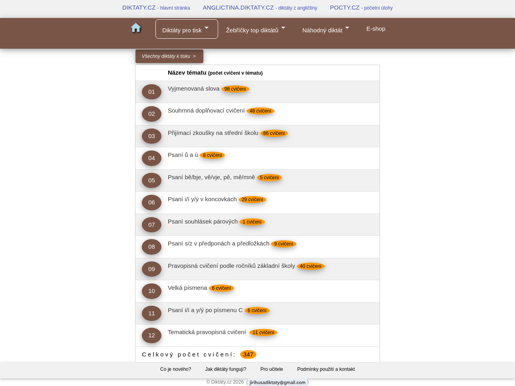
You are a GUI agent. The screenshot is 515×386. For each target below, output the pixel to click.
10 (151, 290)
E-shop (376, 28)
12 (151, 335)
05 (151, 180)
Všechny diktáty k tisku (166, 56)
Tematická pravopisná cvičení (208, 332)
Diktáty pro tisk (186, 28)
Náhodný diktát (327, 28)
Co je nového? (175, 369)
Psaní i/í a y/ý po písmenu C (205, 310)
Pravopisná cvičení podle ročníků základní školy (231, 265)
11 (151, 313)
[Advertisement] (64, 184)
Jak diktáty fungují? (226, 369)
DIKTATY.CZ (156, 7)
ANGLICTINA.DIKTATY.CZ (260, 7)
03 (151, 136)
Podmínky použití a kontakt (326, 369)
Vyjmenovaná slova (194, 88)
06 (151, 202)
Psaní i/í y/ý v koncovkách (202, 199)
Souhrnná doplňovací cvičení (206, 110)
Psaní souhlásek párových (203, 221)
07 (151, 224)
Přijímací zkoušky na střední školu (213, 132)
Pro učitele (271, 369)
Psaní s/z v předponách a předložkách (218, 243)
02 (151, 113)
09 (151, 268)
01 (151, 91)
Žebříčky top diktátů (257, 28)
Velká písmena (187, 287)
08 (151, 246)
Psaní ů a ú (183, 154)
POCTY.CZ (361, 7)
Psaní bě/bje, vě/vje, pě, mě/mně (211, 177)
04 (151, 157)
